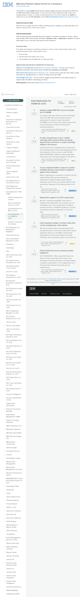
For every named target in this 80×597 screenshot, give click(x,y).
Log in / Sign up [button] (70, 94)
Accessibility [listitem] (67, 294)
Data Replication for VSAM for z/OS (50, 191)
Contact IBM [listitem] (33, 294)
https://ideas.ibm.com (71, 17)
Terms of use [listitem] (54, 294)
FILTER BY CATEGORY (11, 105)
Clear (21, 105)
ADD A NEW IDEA (13, 100)
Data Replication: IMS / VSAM (49, 189)
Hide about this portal (22, 6)
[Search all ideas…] (14, 94)
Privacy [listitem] (44, 294)
